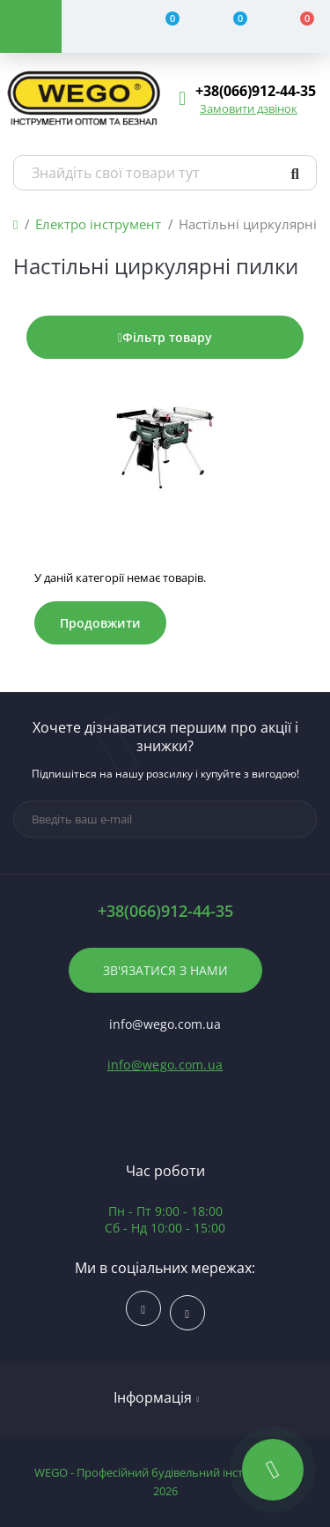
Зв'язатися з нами (165, 970)
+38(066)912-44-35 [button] (165, 911)
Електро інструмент (98, 224)
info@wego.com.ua (165, 1064)
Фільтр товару (165, 337)
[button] (255, 91)
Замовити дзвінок (248, 108)
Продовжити (100, 623)
